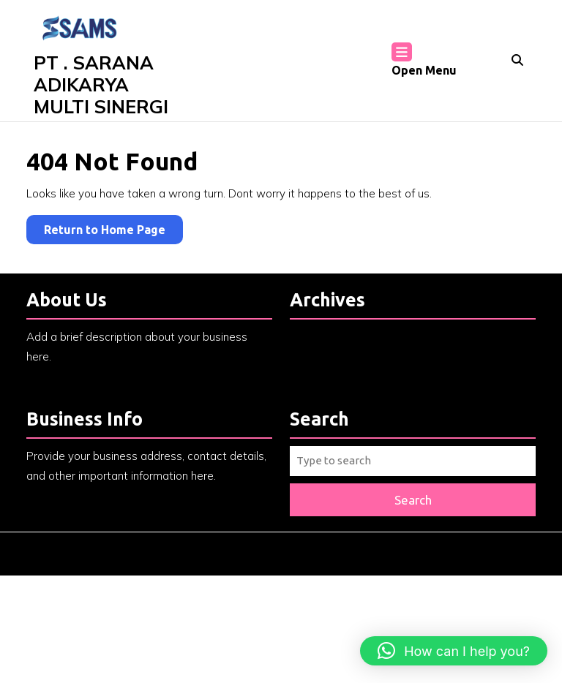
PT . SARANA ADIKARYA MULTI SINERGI (101, 84)
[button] (453, 650)
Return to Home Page (113, 232)
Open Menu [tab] (424, 60)
